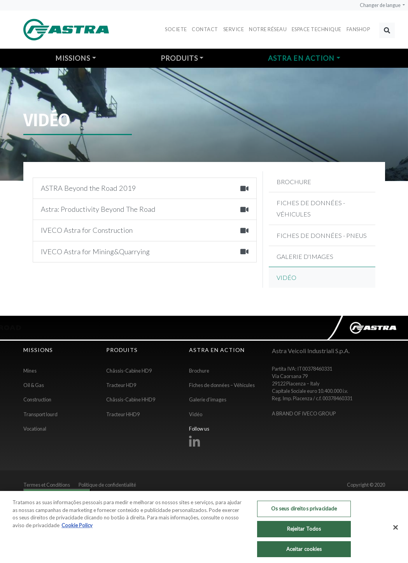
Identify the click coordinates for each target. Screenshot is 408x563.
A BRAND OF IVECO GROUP (304, 413)
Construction (37, 399)
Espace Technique (316, 29)
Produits (179, 58)
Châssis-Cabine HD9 (129, 371)
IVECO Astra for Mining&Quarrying (145, 251)
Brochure (199, 371)
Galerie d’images (207, 399)
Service (233, 29)
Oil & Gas (33, 385)
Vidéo (195, 414)
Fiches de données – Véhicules (222, 385)
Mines (30, 371)
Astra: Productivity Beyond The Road (145, 209)
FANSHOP (358, 29)
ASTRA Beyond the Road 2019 (145, 188)
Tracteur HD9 (121, 385)
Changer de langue (380, 5)
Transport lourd (40, 414)
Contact (205, 29)
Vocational (34, 429)
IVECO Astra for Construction (145, 230)
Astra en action (301, 58)
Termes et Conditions (46, 485)
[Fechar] (395, 530)
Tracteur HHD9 (123, 414)
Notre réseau (268, 29)
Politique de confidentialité (107, 485)
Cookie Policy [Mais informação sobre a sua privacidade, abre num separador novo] (77, 528)
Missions (72, 58)
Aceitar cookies (304, 552)
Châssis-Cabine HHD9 (130, 399)
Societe (176, 29)
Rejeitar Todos (304, 532)
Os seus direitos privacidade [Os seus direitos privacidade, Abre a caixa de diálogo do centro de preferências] (304, 511)
